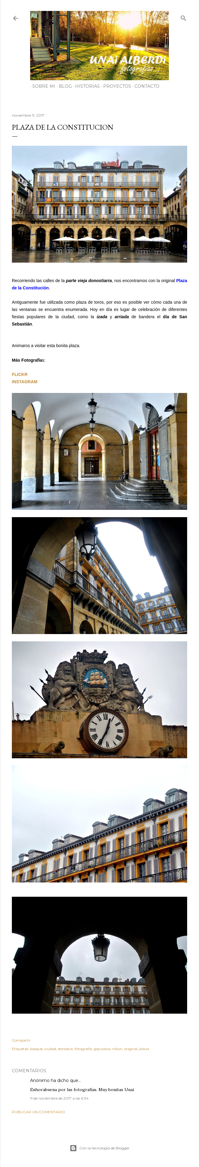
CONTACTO (144, 86)
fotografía (83, 1048)
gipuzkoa (102, 1048)
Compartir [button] (21, 1040)
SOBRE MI (41, 86)
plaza (144, 1048)
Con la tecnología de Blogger (100, 1148)
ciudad (50, 1048)
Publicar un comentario (38, 1112)
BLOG (63, 86)
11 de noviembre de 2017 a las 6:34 (59, 1098)
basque (36, 1048)
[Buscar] (183, 17)
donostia (65, 1048)
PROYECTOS (115, 86)
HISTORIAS (85, 86)
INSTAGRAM (24, 381)
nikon (117, 1048)
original (131, 1048)
